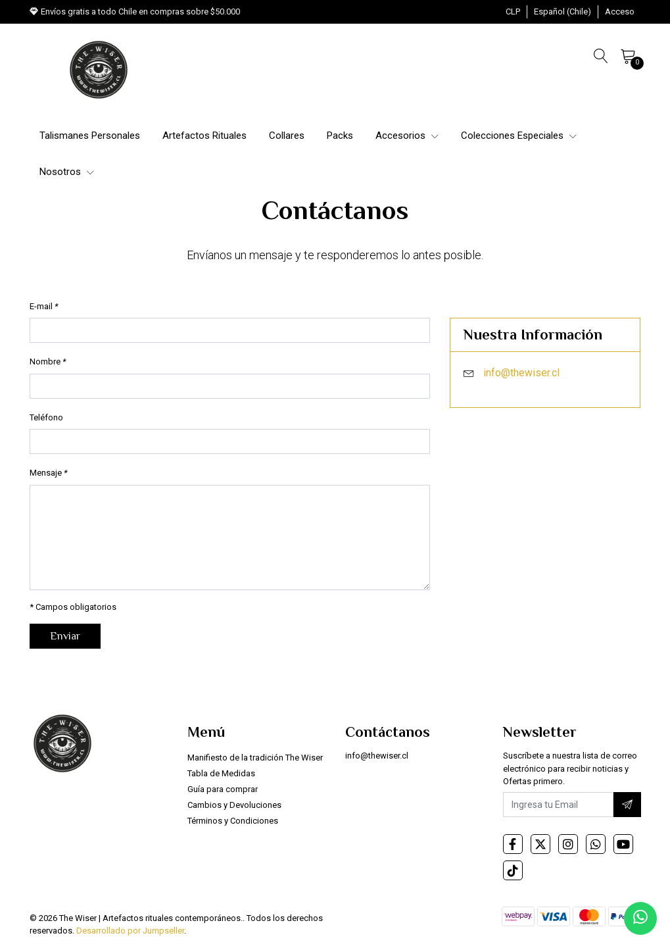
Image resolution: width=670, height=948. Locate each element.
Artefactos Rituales (204, 135)
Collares (286, 135)
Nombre (48, 361)
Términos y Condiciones (232, 821)
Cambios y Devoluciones (234, 805)
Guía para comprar (222, 789)
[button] (513, 11)
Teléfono (46, 417)
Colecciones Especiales (519, 135)
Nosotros (66, 172)
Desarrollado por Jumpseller (130, 931)
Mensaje (48, 473)
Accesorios (407, 135)
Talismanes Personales (89, 135)
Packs (340, 135)
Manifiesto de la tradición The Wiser (255, 757)
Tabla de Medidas (221, 773)
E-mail (44, 306)
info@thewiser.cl (521, 372)
